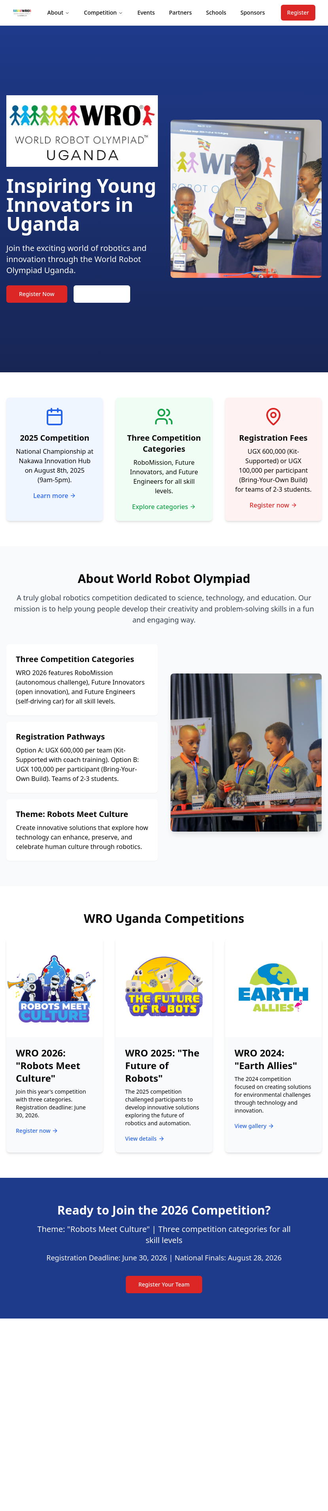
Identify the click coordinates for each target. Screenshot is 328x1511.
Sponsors (253, 12)
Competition (103, 12)
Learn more (54, 495)
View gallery (255, 1126)
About (58, 12)
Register (298, 12)
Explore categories (164, 506)
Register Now (37, 294)
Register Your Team (164, 1284)
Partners (180, 12)
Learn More (102, 294)
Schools (216, 12)
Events (146, 12)
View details (145, 1138)
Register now (273, 505)
